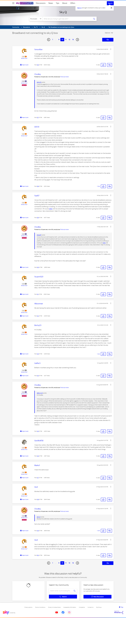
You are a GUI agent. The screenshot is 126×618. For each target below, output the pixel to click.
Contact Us (90, 607)
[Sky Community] (24, 3)
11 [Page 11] (65, 39)
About (64, 3)
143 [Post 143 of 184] (38, 354)
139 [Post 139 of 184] (38, 217)
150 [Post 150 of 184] (38, 555)
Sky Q (63, 12)
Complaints (82, 607)
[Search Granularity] (35, 19)
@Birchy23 (40, 393)
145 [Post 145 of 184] (38, 431)
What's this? (24, 58)
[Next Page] (77, 39)
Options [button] (107, 33)
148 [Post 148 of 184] (38, 499)
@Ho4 (38, 517)
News (50, 3)
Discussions (41, 3)
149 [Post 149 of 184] (38, 530)
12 (69, 39)
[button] (111, 49)
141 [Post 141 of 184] (37, 294)
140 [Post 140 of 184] (38, 267)
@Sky (50, 209)
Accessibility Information (69, 607)
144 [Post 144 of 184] (38, 375)
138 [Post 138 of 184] (38, 186)
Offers (72, 3)
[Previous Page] (48, 39)
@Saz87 (39, 235)
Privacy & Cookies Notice (54, 607)
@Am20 (39, 82)
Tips (57, 3)
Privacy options (28, 607)
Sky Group (99, 607)
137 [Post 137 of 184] (38, 117)
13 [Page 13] (73, 39)
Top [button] (122, 607)
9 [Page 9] (58, 39)
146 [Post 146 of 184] (38, 456)
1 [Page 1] (52, 39)
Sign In (110, 3)
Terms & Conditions (40, 607)
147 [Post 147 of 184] (38, 477)
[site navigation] (13, 3)
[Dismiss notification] (111, 7)
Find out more (64, 77)
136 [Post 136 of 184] (38, 64)
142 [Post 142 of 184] (38, 316)
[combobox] (67, 19)
